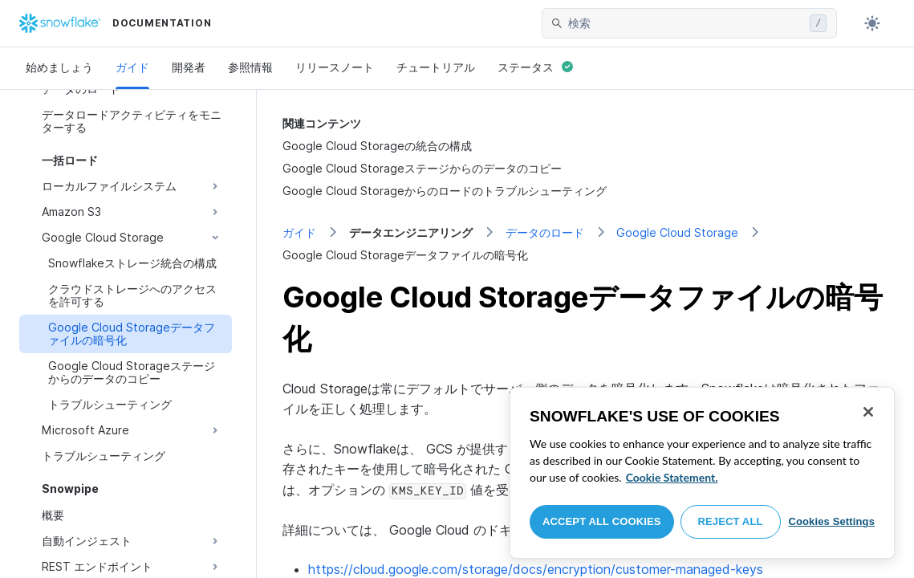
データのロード (545, 232)
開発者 (188, 67)
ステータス (535, 67)
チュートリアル (435, 67)
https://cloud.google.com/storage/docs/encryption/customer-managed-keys (535, 569)
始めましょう (59, 67)
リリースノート (334, 67)
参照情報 (250, 67)
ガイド (132, 67)
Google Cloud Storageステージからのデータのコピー (422, 168)
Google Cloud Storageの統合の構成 (377, 146)
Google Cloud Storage (677, 232)
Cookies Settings (831, 521)
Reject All (730, 521)
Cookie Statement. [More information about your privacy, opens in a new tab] (672, 477)
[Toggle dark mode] (872, 23)
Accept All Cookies (601, 521)
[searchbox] (685, 23)
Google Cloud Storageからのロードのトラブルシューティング (444, 190)
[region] (702, 473)
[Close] (868, 411)
